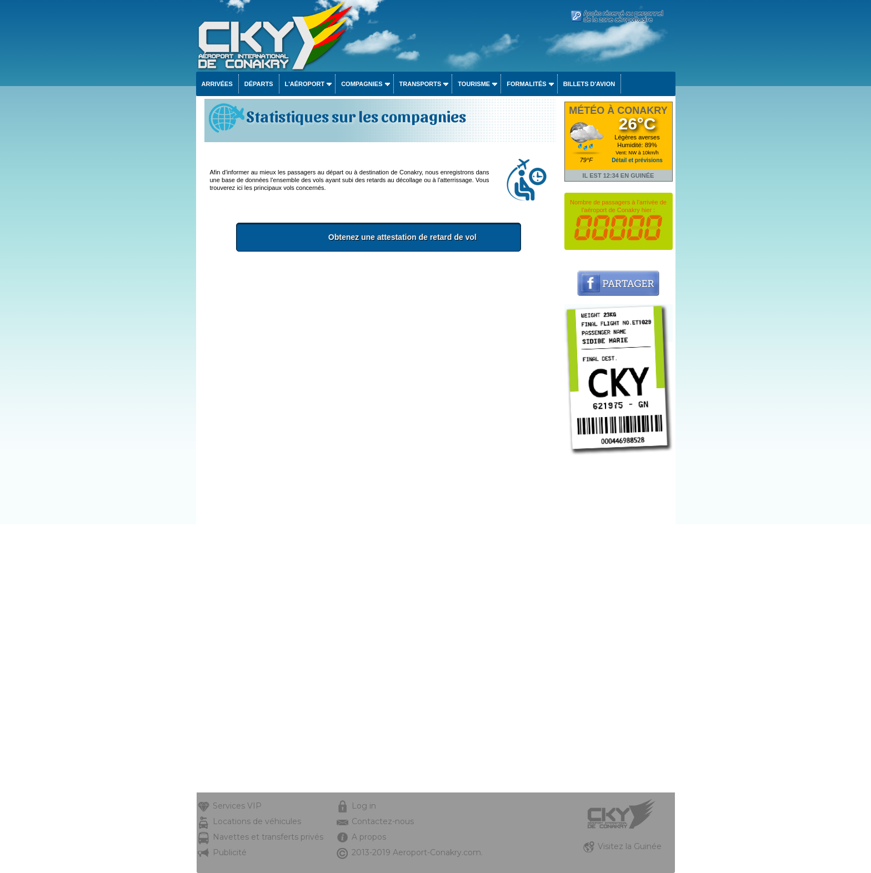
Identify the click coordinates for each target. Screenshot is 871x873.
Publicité (230, 852)
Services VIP (237, 806)
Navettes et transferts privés (268, 837)
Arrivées (217, 84)
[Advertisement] (379, 343)
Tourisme (474, 84)
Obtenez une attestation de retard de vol (418, 237)
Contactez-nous (383, 821)
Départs (258, 84)
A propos (369, 837)
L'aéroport (305, 84)
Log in (364, 806)
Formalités (527, 84)
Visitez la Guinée (630, 846)
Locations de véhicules (257, 821)
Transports (420, 84)
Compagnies (361, 84)
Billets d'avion (589, 84)
